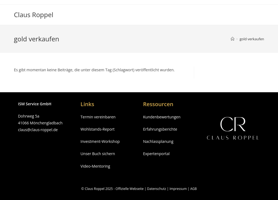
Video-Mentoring (95, 166)
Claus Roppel (33, 14)
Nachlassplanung (158, 141)
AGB (193, 188)
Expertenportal (156, 153)
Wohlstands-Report (98, 129)
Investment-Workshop (100, 141)
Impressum (178, 188)
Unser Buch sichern (98, 153)
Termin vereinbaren (98, 116)
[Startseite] (232, 38)
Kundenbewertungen (162, 116)
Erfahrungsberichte (160, 129)
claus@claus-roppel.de (38, 129)
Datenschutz (156, 188)
